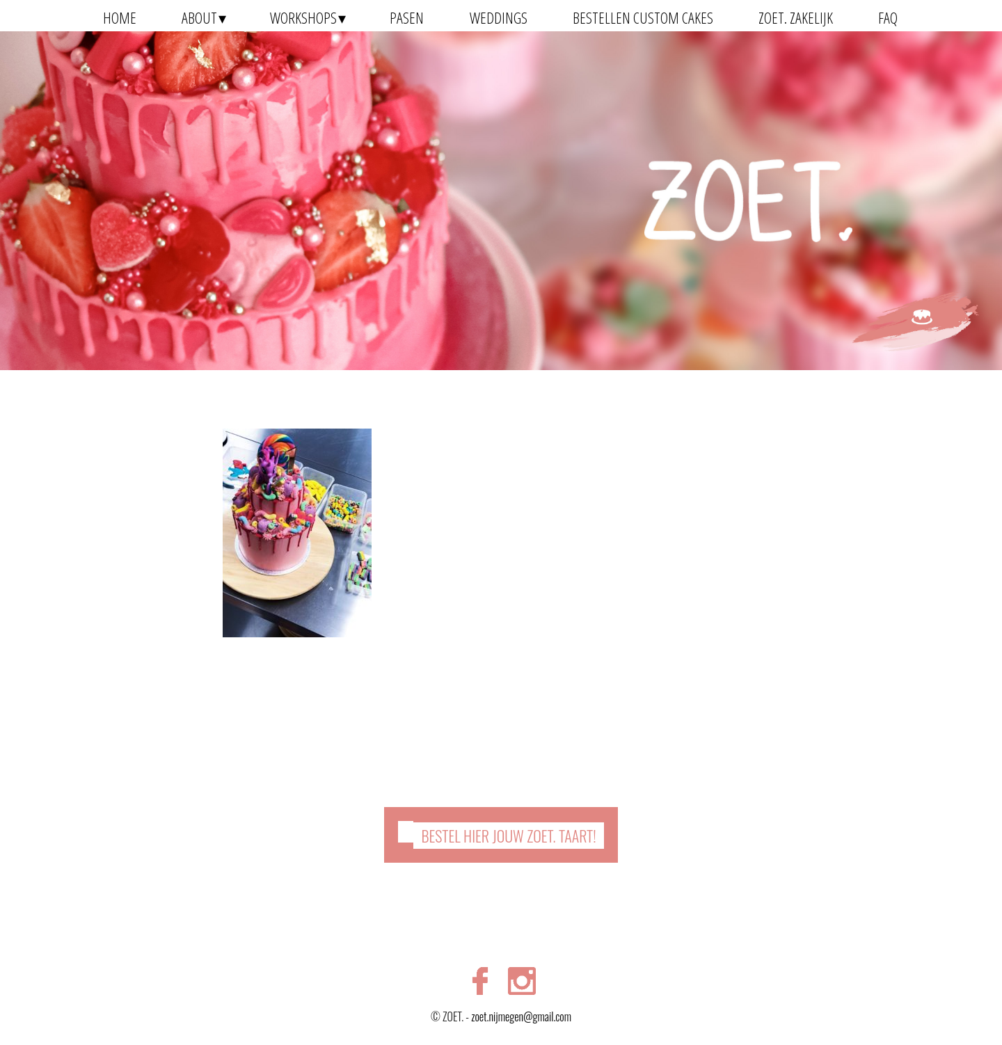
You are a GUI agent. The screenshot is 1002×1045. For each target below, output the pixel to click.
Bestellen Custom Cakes (643, 17)
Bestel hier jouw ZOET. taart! (508, 835)
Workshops (303, 17)
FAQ (888, 17)
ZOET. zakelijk (795, 17)
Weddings (498, 17)
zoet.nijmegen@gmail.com (521, 1016)
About (199, 17)
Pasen (407, 17)
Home (119, 17)
